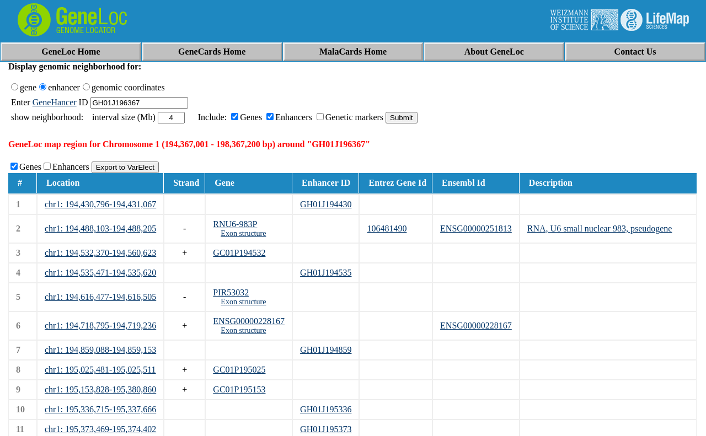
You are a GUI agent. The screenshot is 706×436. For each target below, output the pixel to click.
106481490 (387, 228)
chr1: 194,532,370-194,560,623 (100, 252)
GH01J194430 (325, 204)
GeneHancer (55, 102)
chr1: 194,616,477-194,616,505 (100, 297)
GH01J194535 (325, 272)
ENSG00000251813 (476, 228)
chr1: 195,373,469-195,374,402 (100, 429)
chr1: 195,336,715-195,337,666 (100, 409)
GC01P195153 (239, 389)
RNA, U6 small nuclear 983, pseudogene (599, 228)
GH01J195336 (325, 409)
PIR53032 (231, 292)
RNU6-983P (235, 224)
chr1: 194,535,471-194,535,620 (100, 272)
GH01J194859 (325, 349)
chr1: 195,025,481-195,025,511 (100, 369)
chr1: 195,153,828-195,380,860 (100, 389)
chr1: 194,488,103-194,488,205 (100, 228)
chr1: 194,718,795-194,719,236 (100, 325)
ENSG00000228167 (249, 321)
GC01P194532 (239, 252)
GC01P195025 (239, 369)
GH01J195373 (325, 429)
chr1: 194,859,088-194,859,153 (100, 349)
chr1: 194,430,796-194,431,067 (100, 204)
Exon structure (243, 233)
